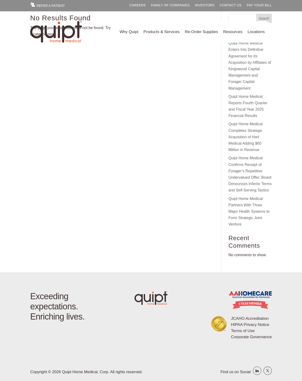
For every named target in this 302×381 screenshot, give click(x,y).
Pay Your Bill (259, 5)
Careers (137, 5)
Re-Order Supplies (201, 32)
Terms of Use (243, 331)
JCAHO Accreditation (250, 318)
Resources (232, 32)
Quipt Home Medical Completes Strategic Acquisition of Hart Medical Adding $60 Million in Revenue (245, 137)
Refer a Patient (47, 6)
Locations (256, 32)
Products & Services (161, 32)
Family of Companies (170, 5)
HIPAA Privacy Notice (250, 324)
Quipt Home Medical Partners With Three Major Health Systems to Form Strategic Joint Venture (248, 211)
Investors (204, 5)
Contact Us (231, 5)
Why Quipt (129, 32)
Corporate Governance (251, 337)
